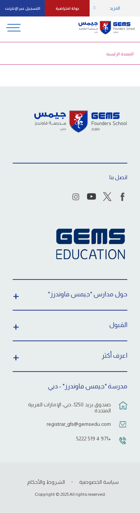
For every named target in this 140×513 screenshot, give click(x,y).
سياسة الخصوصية (99, 482)
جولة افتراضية (67, 8)
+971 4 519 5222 (93, 439)
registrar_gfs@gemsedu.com (79, 424)
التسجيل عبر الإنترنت (22, 8)
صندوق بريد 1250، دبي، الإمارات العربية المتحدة (69, 407)
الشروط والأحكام (46, 482)
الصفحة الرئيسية (120, 54)
